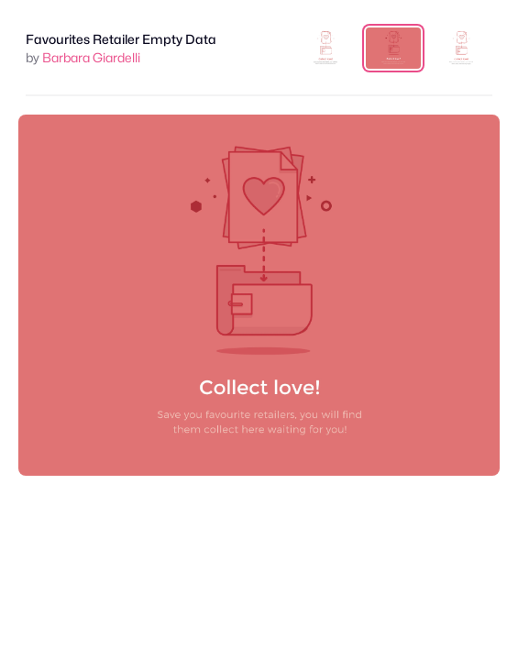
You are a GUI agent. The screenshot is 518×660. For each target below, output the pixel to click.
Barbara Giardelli (91, 57)
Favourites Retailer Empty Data (121, 39)
